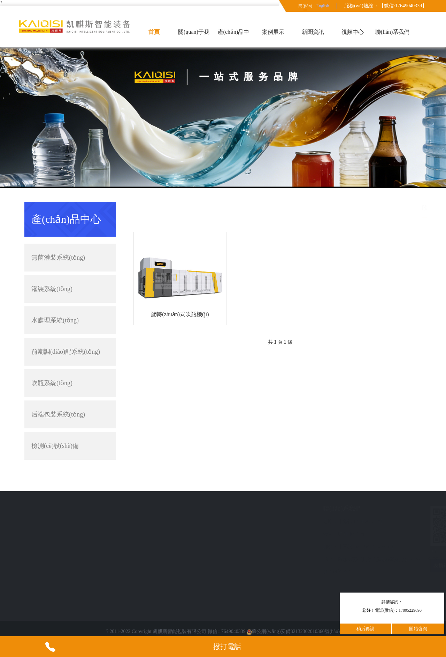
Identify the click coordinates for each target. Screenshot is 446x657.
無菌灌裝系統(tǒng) (70, 258)
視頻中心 (352, 32)
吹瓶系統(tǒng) (51, 383)
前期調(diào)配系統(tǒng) (65, 351)
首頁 (154, 32)
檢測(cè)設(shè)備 (70, 446)
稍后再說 (365, 628)
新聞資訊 (313, 32)
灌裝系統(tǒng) (70, 289)
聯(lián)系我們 (392, 32)
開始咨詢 (418, 628)
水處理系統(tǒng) (55, 320)
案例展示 (273, 32)
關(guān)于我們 (193, 38)
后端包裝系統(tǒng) (70, 414)
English (322, 5)
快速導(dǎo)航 (56, 508)
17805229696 (410, 610)
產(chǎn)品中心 (233, 38)
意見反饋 (46, 546)
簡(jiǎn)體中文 (305, 7)
